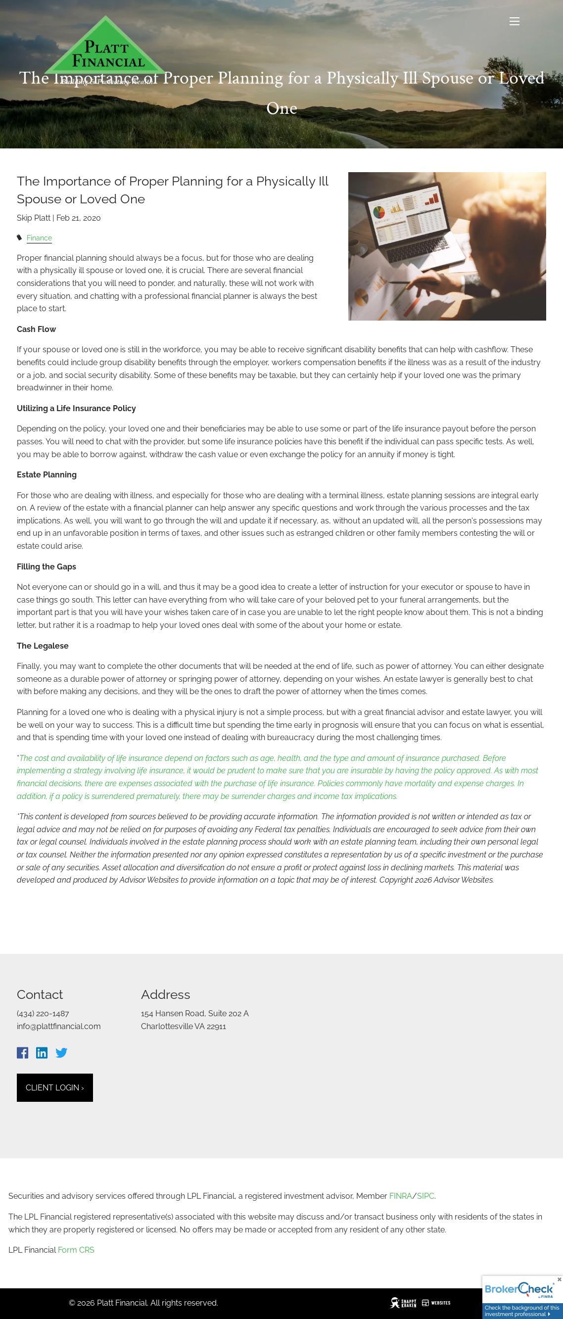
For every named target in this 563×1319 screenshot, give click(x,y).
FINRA (400, 1196)
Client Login (55, 1087)
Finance (39, 238)
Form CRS (76, 1250)
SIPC (425, 1196)
